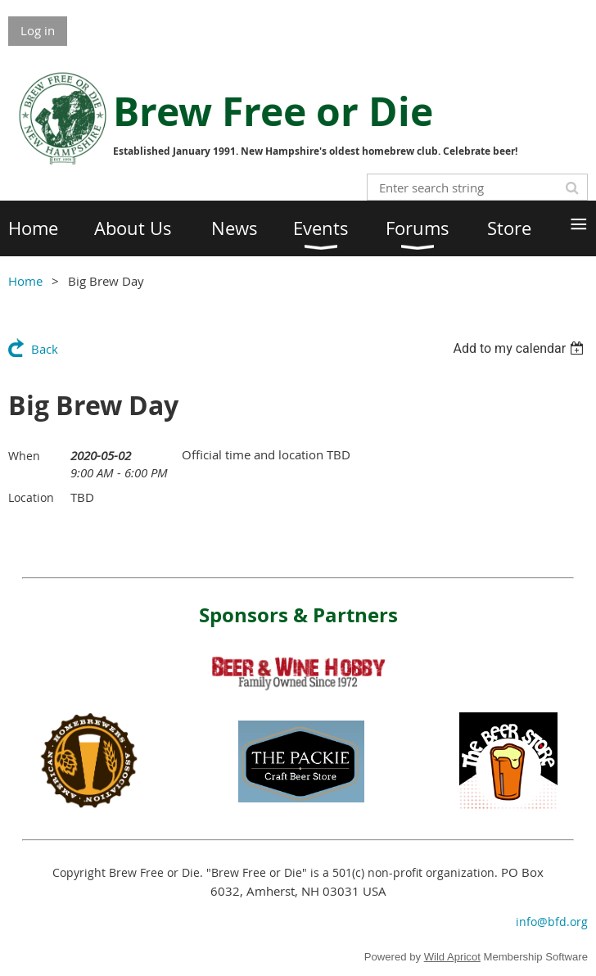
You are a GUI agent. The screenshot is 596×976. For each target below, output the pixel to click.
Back (44, 349)
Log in (37, 30)
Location (31, 497)
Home (25, 281)
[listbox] (520, 348)
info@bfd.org (552, 921)
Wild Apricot (452, 957)
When (24, 455)
